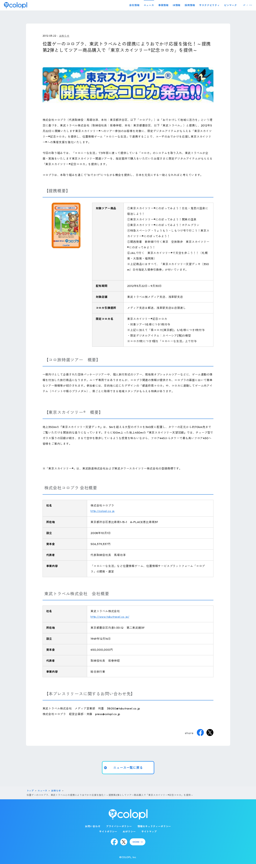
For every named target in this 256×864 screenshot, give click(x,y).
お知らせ (64, 35)
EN (250, 5)
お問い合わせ (93, 826)
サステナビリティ (209, 5)
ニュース (149, 5)
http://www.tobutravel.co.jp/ (110, 616)
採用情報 (190, 5)
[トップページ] (15, 5)
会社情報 (134, 5)
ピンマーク (230, 5)
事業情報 (163, 5)
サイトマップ (149, 831)
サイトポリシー (108, 831)
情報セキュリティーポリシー (154, 826)
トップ (30, 790)
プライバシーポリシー (119, 826)
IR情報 (176, 5)
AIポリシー (129, 831)
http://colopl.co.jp (103, 511)
